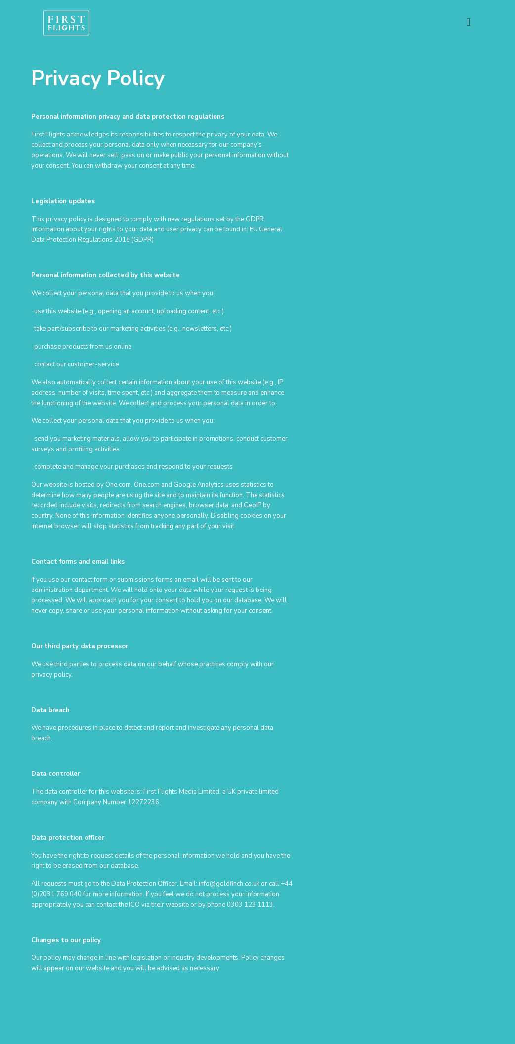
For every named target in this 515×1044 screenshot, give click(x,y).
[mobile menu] (468, 22)
